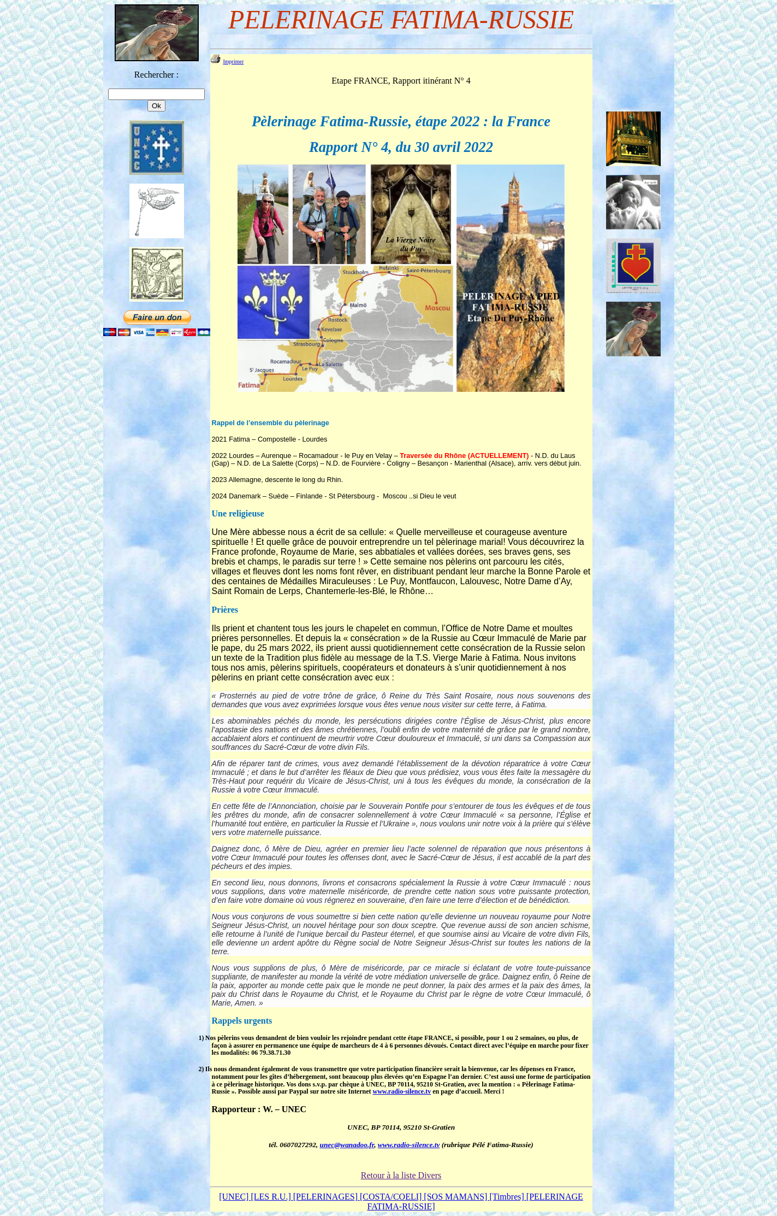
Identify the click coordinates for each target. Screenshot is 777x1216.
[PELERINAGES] (326, 1196)
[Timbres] (507, 1196)
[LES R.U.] (272, 1196)
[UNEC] (235, 1196)
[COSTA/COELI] (392, 1196)
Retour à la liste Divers (401, 1175)
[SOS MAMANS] (456, 1196)
